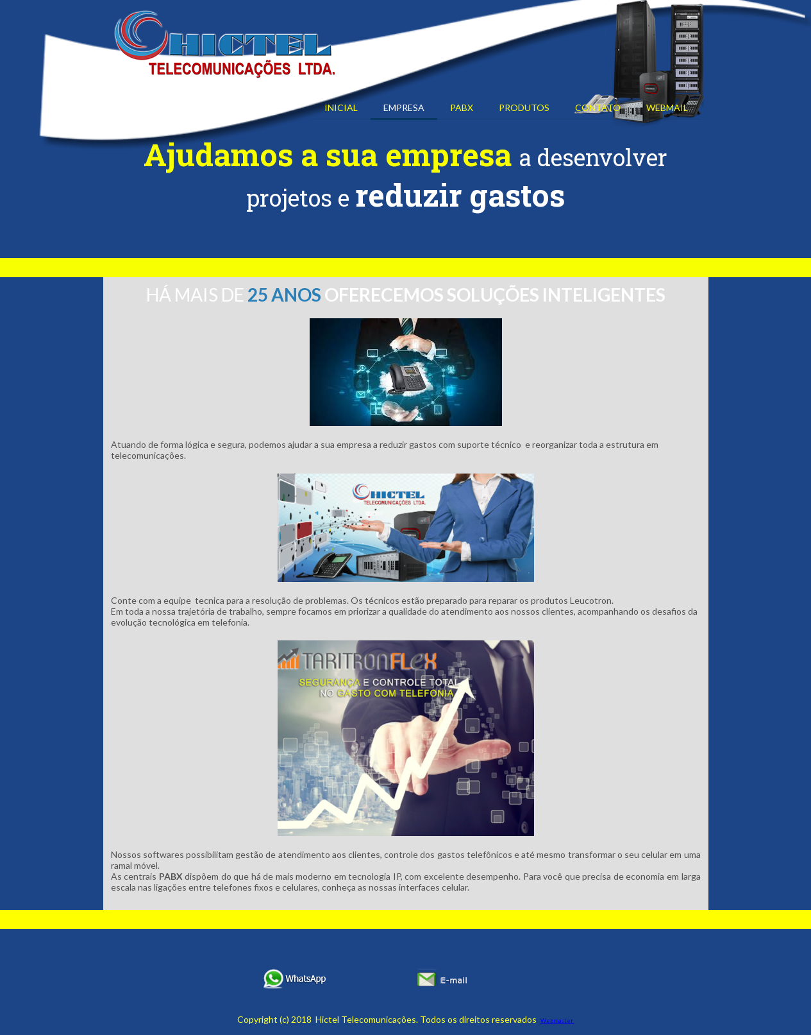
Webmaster (557, 1020)
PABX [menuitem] (461, 107)
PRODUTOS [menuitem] (524, 107)
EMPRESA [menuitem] (403, 107)
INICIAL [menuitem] (341, 107)
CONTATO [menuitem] (598, 107)
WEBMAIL (667, 107)
